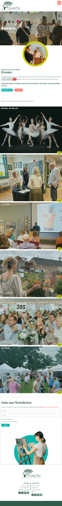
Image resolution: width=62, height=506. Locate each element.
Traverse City (7, 90)
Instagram (22, 493)
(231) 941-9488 (35, 485)
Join (5, 425)
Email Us (28, 493)
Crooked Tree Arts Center (10, 5)
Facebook (19, 493)
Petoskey (18, 90)
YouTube (25, 493)
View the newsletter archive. (50, 407)
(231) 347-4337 (25, 485)
